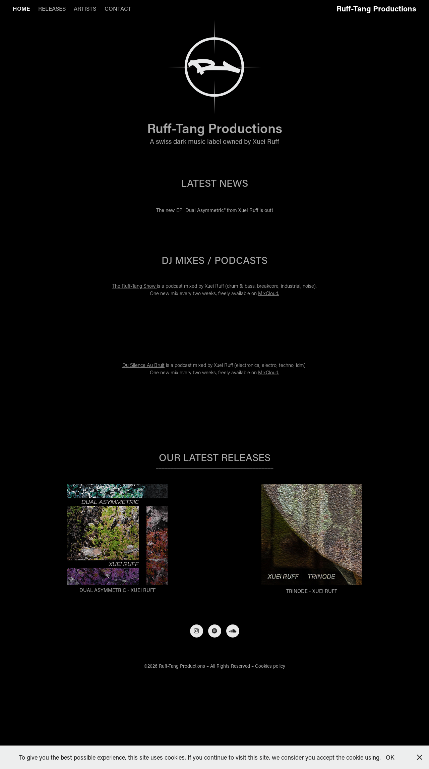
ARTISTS (85, 8)
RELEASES (52, 8)
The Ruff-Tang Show (134, 285)
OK (390, 757)
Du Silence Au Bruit (143, 365)
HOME (21, 8)
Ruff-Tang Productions (376, 8)
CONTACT (118, 8)
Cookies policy (270, 666)
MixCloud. (268, 293)
